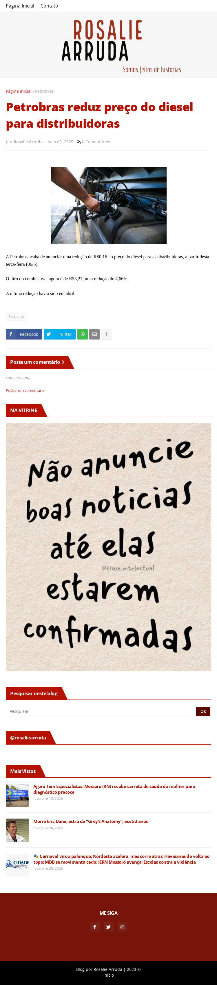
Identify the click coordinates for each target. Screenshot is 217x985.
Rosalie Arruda (108, 969)
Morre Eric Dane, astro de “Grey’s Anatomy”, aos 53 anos (90, 821)
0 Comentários (96, 141)
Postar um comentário (25, 390)
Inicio (108, 975)
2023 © (134, 969)
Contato (49, 6)
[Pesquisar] (101, 711)
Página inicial (19, 91)
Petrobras (44, 91)
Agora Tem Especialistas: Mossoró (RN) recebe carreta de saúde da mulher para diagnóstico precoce (114, 789)
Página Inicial (20, 6)
